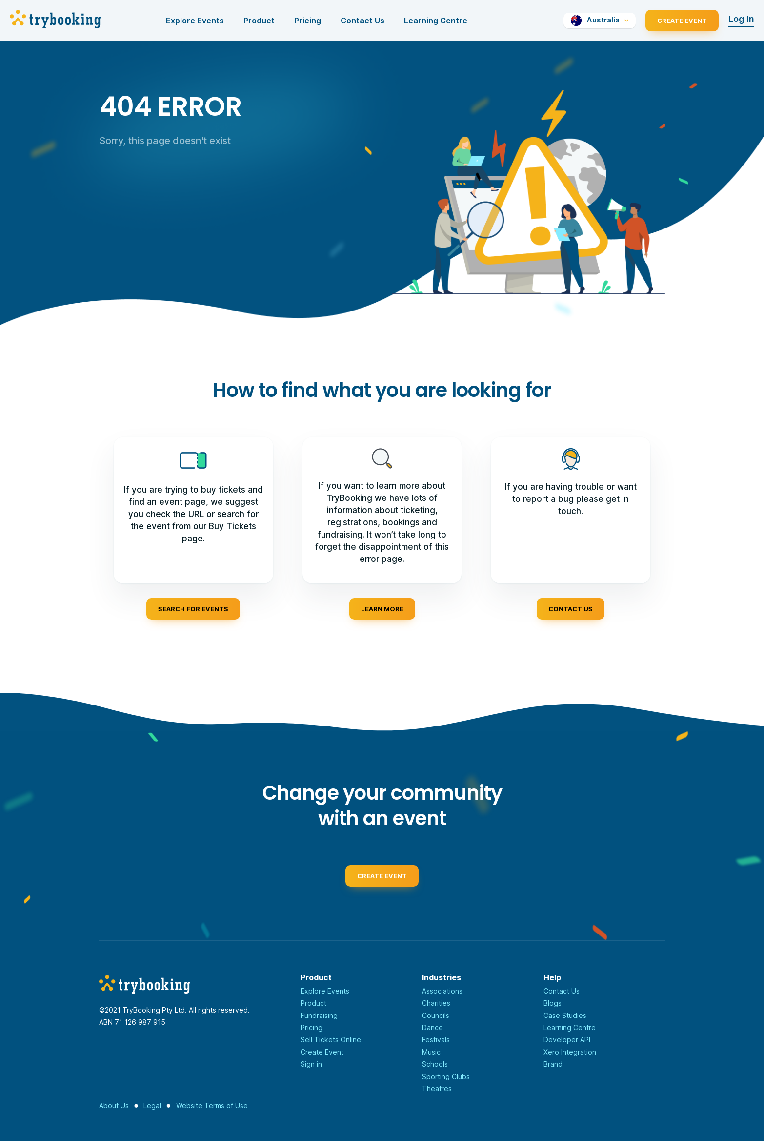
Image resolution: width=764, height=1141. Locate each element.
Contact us (570, 609)
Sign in (311, 1064)
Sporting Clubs (446, 1076)
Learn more (382, 609)
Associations (442, 991)
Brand (553, 1064)
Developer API (566, 1040)
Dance (432, 1027)
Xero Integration (569, 1052)
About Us (114, 1105)
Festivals (436, 1040)
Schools (435, 1064)
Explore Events (195, 20)
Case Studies (564, 1015)
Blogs (552, 1003)
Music (431, 1052)
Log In (741, 19)
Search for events (193, 609)
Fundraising (319, 1015)
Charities (436, 1003)
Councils (435, 1015)
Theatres (437, 1088)
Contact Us (362, 20)
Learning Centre (435, 20)
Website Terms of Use (212, 1105)
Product (259, 20)
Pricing (307, 20)
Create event (382, 879)
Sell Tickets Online (331, 1040)
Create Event (682, 20)
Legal (152, 1105)
